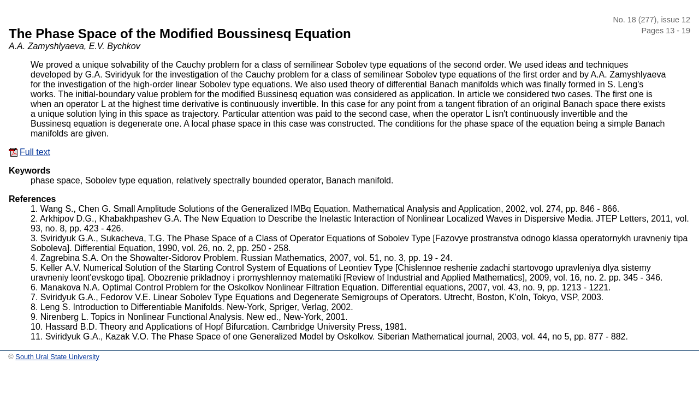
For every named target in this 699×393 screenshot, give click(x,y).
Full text (35, 152)
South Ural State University (57, 357)
